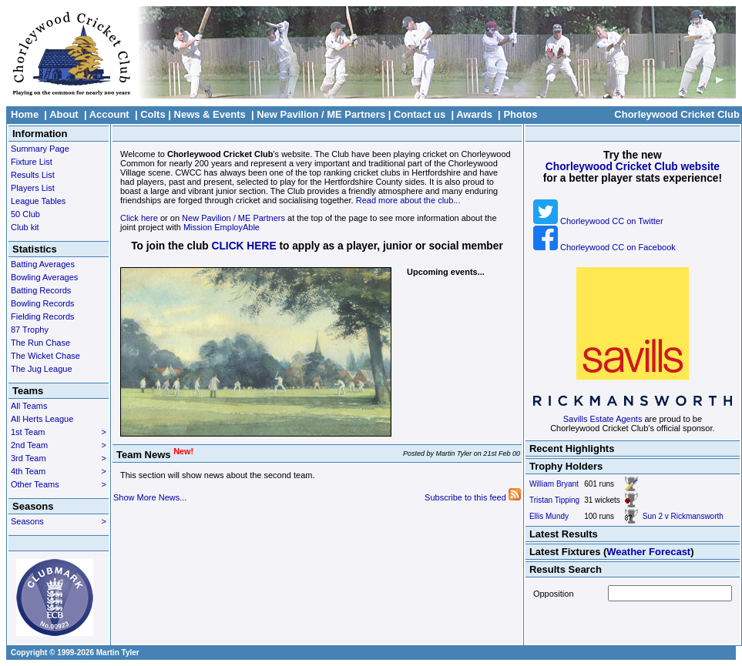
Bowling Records (43, 303)
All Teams (29, 405)
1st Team (58, 432)
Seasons (58, 521)
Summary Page (40, 148)
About (64, 114)
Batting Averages (43, 264)
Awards (474, 114)
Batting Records (41, 290)
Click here (139, 218)
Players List (33, 187)
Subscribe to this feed (473, 497)
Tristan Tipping (554, 500)
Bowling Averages (44, 277)
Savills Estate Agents (603, 418)
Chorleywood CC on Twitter (598, 221)
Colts (153, 114)
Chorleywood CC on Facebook (604, 247)
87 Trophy (30, 329)
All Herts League (42, 418)
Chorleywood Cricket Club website (633, 166)
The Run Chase (40, 342)
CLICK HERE (244, 246)
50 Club (25, 214)
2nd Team (58, 445)
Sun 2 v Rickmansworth (683, 516)
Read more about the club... (408, 200)
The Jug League (41, 368)
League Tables (38, 201)
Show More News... (149, 497)
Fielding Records (43, 316)
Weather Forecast (648, 551)
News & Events (210, 114)
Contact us (419, 114)
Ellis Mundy (549, 516)
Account (109, 114)
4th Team (58, 471)
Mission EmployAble (221, 227)
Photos (520, 114)
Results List (33, 174)
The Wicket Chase (45, 355)
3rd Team (58, 458)
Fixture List (31, 161)
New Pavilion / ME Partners (321, 114)
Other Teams (58, 484)
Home (25, 114)
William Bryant (554, 484)
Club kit (25, 227)
